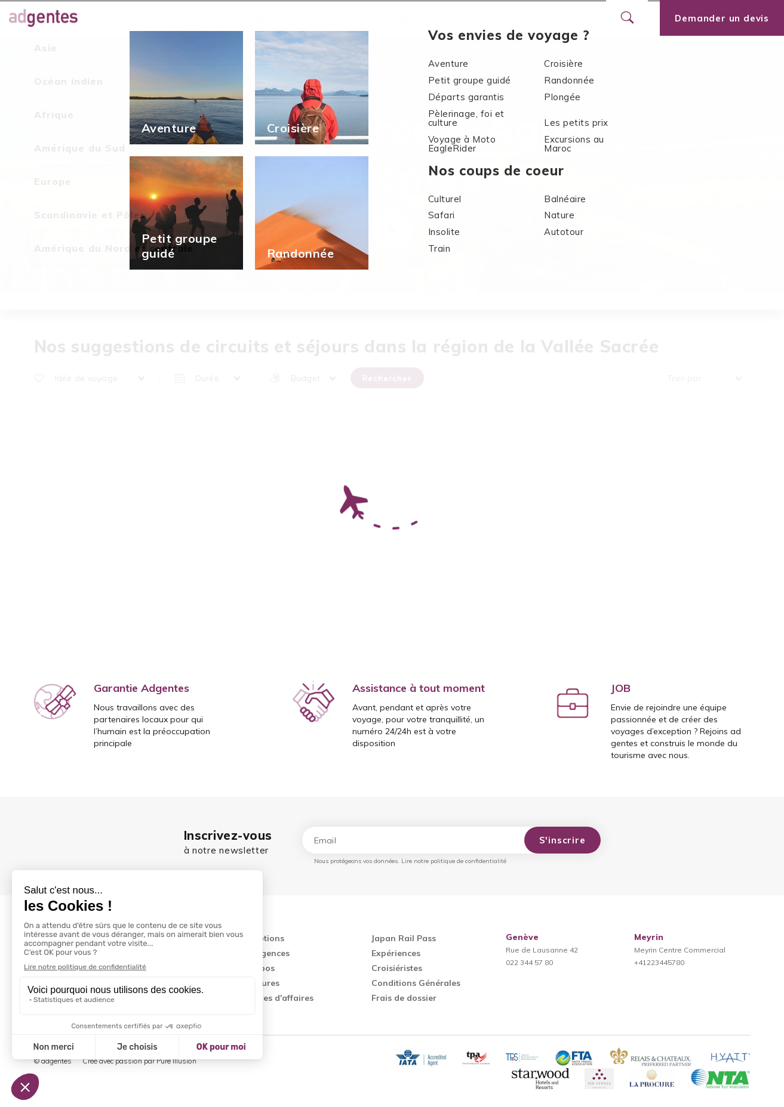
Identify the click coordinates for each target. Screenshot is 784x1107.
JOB (621, 688)
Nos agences (401, 18)
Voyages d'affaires (275, 997)
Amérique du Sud (337, 86)
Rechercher (387, 378)
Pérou (393, 86)
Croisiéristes (396, 968)
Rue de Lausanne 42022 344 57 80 (542, 950)
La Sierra (433, 86)
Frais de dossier (403, 997)
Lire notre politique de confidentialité (453, 861)
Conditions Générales (415, 983)
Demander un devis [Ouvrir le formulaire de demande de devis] (722, 18)
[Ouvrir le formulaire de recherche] (627, 18)
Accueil (278, 86)
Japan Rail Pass (403, 938)
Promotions (318, 18)
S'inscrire (562, 840)
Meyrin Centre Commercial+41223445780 (679, 950)
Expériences (395, 953)
